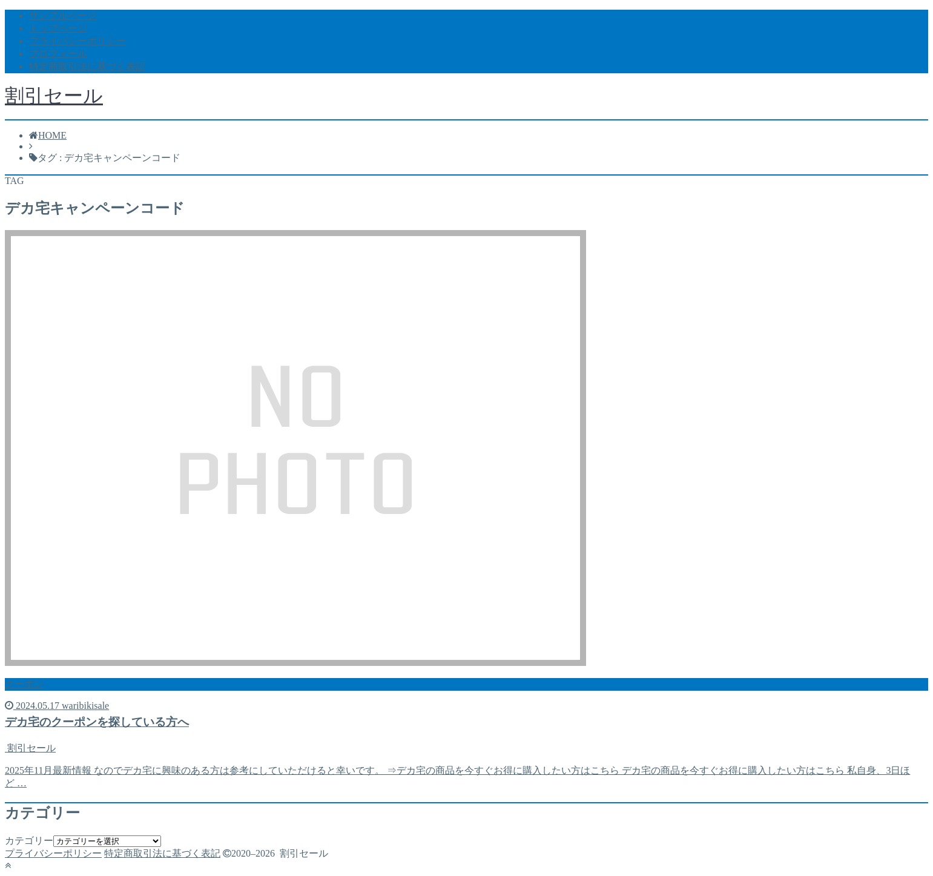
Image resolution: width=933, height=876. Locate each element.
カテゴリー (29, 840)
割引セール (54, 96)
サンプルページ (63, 15)
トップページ (58, 28)
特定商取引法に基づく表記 (87, 66)
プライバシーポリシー (77, 41)
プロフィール (58, 53)
